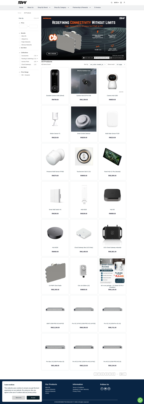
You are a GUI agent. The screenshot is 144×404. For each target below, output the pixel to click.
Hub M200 (55, 247)
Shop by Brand (43, 7)
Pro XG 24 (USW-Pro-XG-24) (112, 323)
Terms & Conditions (78, 387)
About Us (30, 7)
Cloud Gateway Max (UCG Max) (84, 247)
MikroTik (47, 387)
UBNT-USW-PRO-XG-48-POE (55, 323)
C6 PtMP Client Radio (55, 285)
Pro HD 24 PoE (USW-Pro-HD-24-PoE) (84, 361)
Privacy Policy (77, 391)
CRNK (47, 393)
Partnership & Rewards (80, 7)
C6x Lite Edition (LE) (84, 285)
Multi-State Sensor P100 (112, 133)
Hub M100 (84, 209)
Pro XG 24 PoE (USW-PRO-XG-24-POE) (84, 323)
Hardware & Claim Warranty (81, 389)
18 (121, 374)
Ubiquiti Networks (50, 389)
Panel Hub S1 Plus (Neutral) (112, 171)
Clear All (36, 18)
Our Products (51, 384)
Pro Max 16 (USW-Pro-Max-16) (55, 361)
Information (78, 384)
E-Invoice (97, 7)
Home (21, 7)
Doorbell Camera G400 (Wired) (55, 95)
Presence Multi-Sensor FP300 (55, 171)
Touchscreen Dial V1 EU (84, 171)
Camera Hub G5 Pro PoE (83, 95)
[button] (29, 23)
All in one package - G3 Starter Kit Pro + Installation (112, 286)
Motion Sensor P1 (55, 133)
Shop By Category (60, 7)
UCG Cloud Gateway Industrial (112, 247)
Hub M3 (112, 209)
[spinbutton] (23, 26)
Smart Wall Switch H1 (55, 209)
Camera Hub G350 (112, 95)
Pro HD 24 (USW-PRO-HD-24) (112, 361)
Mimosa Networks (50, 391)
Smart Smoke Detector (83, 133)
